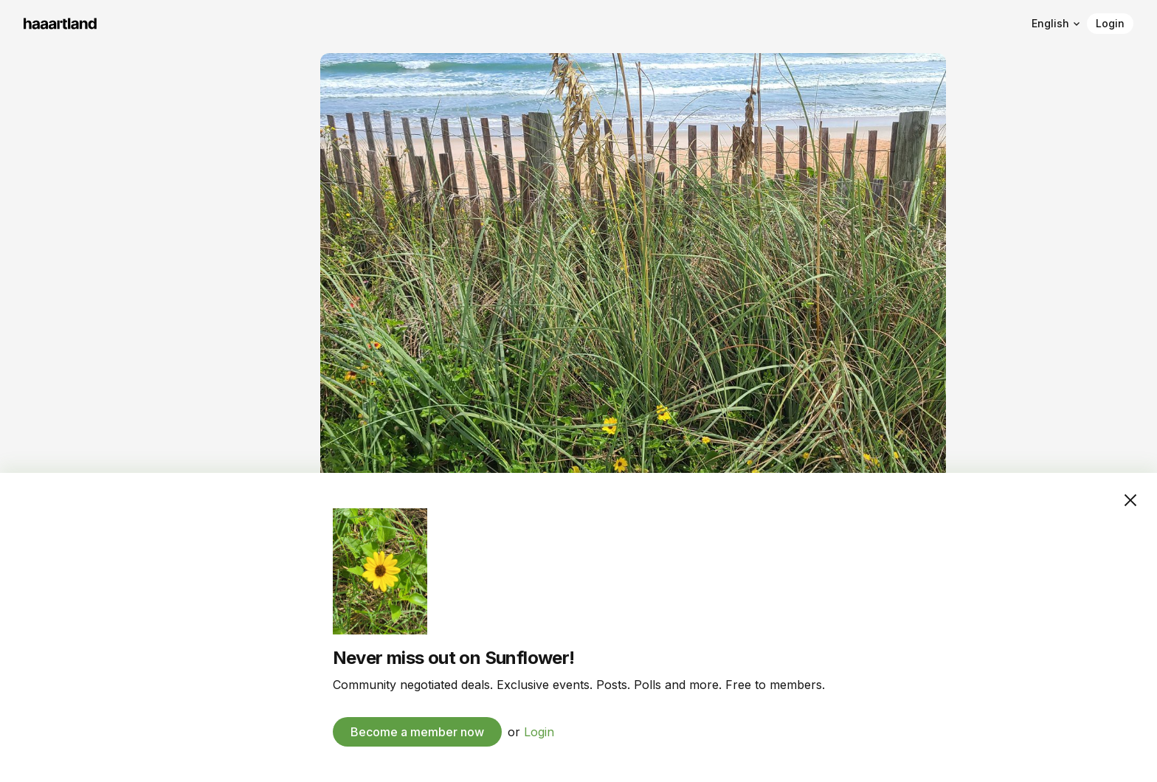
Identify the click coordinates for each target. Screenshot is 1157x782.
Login (1110, 23)
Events (42, 324)
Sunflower (66, 79)
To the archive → (67, 367)
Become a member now (417, 731)
